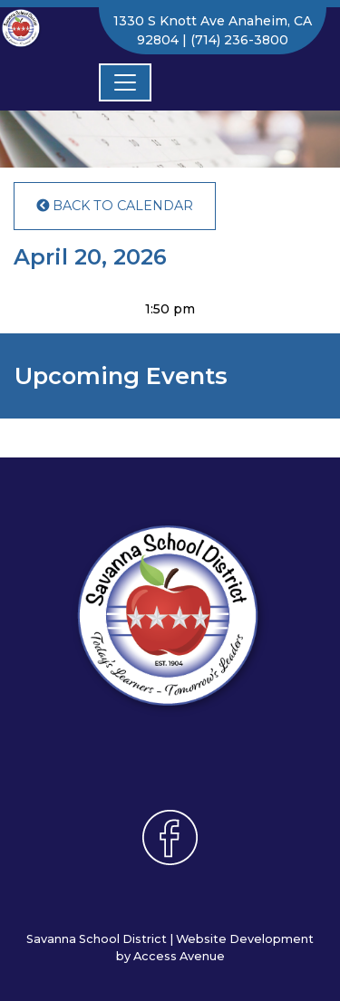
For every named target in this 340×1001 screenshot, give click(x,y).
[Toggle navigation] (125, 82)
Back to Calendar (114, 205)
